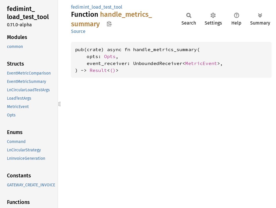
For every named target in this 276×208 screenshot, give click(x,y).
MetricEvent (201, 63)
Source (78, 31)
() (113, 70)
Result (98, 70)
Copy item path (109, 24)
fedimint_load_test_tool (96, 7)
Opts (110, 56)
